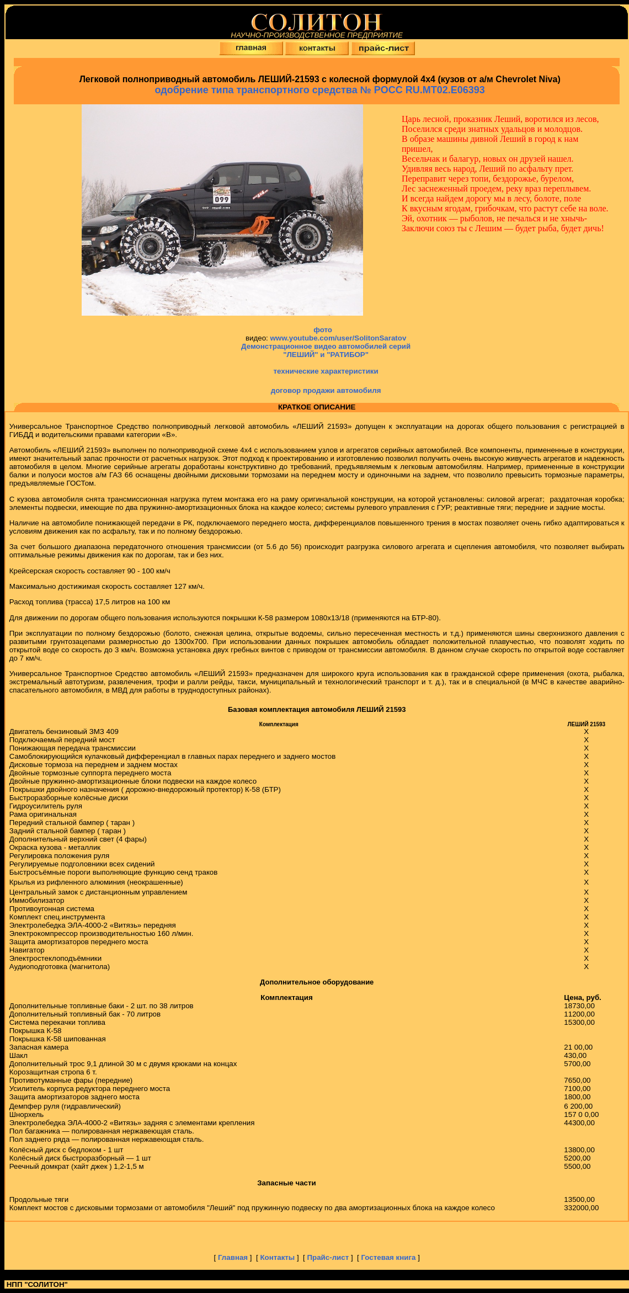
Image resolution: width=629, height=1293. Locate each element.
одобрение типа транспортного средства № (320, 89)
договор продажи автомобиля (326, 390)
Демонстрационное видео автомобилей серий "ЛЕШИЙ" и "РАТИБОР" (326, 350)
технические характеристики (326, 371)
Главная (234, 1257)
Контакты (278, 1257)
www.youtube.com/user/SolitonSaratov (338, 338)
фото (323, 330)
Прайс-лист (328, 1257)
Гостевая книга (388, 1257)
